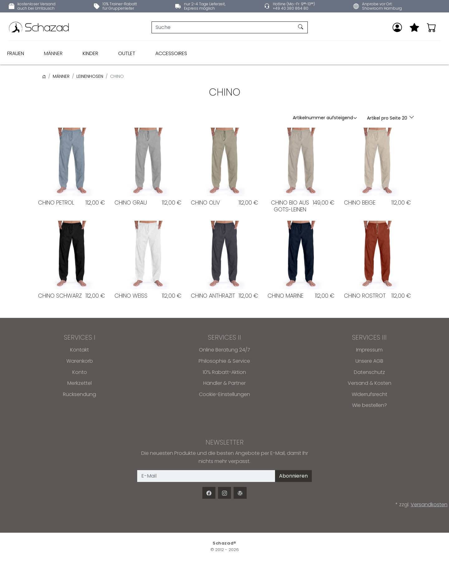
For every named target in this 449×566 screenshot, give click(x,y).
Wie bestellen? (369, 405)
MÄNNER (53, 53)
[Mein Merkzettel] (414, 27)
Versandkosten (429, 504)
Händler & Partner (224, 383)
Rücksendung (79, 394)
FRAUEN (15, 53)
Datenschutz (369, 372)
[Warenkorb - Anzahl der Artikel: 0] (431, 27)
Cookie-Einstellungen (224, 394)
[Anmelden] (397, 27)
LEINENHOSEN (89, 76)
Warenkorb (79, 361)
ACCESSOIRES (171, 53)
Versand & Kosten (369, 383)
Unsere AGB (369, 361)
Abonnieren (293, 475)
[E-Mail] (206, 476)
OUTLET (126, 53)
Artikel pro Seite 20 (387, 118)
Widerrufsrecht (369, 394)
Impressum (369, 349)
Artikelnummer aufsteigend (323, 118)
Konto (79, 372)
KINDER (90, 53)
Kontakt (79, 349)
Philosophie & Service (224, 361)
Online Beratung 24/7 (224, 349)
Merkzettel (79, 383)
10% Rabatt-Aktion (224, 372)
